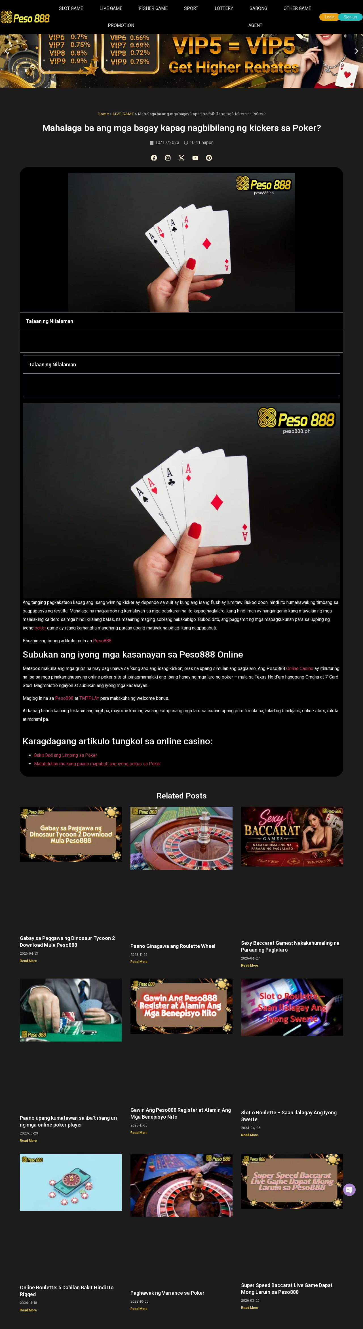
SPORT (191, 8)
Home (103, 113)
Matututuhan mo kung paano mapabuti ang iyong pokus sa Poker (97, 763)
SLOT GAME (71, 8)
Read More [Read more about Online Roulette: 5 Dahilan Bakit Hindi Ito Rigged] (28, 1309)
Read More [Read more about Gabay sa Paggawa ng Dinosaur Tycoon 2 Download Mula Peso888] (28, 960)
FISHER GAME (153, 8)
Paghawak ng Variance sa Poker (167, 1292)
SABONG (258, 8)
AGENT (255, 25)
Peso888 (102, 639)
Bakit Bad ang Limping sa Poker (65, 754)
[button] (6, 51)
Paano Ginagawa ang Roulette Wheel (173, 945)
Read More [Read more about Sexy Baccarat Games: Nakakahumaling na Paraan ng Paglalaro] (249, 965)
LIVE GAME (111, 8)
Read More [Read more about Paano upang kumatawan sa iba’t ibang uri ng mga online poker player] (28, 1140)
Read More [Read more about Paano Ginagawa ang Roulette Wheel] (138, 961)
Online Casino (299, 667)
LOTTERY (224, 8)
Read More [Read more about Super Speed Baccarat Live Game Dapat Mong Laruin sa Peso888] (249, 1307)
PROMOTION (121, 25)
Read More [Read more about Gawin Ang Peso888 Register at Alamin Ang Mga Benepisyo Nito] (138, 1132)
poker (41, 627)
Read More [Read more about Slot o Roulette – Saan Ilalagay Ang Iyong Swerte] (249, 1134)
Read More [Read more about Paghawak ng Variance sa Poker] (138, 1308)
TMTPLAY (89, 697)
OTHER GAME (297, 8)
